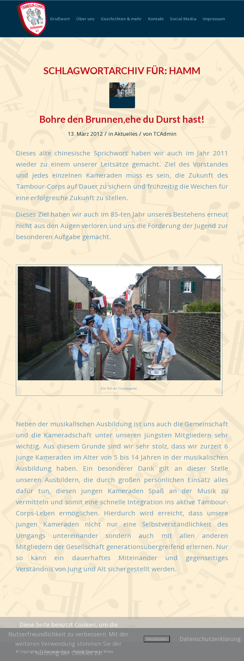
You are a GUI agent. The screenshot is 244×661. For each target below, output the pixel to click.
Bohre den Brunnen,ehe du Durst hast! (122, 119)
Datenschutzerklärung (210, 639)
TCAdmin (164, 133)
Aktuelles (126, 133)
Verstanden (156, 639)
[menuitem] (37, 18)
